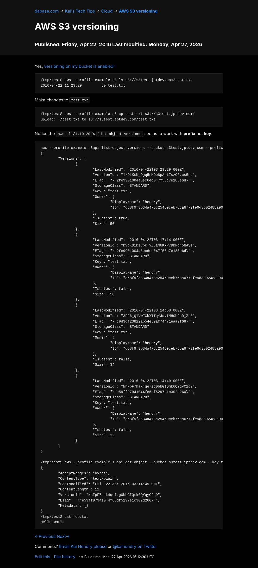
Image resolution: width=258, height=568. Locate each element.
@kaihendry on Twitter (135, 546)
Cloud (107, 11)
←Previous (45, 536)
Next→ (63, 536)
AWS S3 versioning (138, 11)
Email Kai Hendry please (83, 546)
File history (64, 556)
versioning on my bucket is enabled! (79, 66)
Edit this (42, 556)
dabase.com (47, 11)
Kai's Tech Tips (80, 11)
